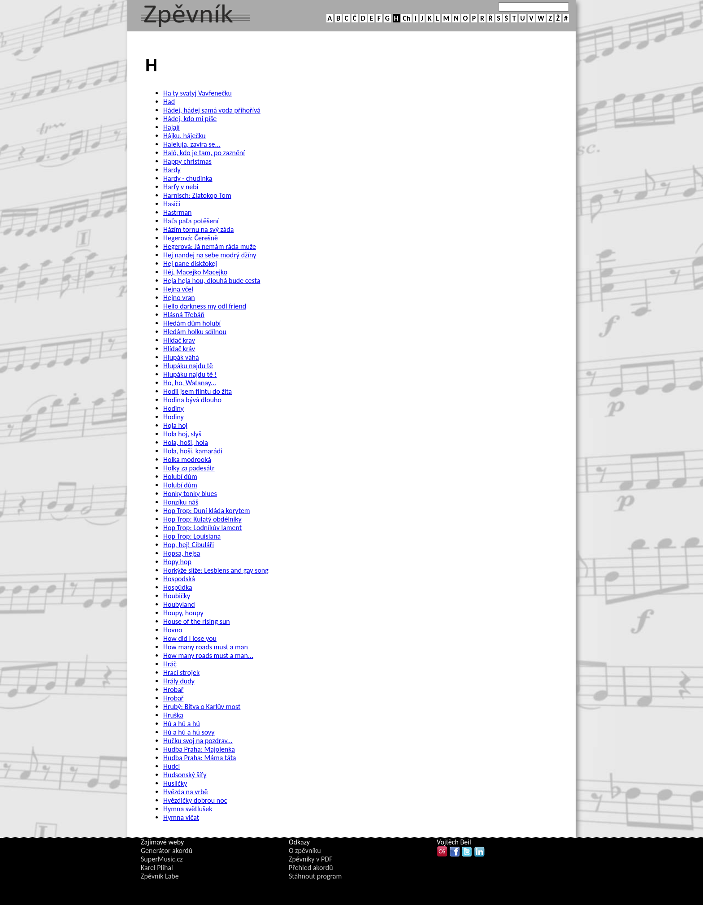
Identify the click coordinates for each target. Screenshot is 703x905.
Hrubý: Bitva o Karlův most (201, 706)
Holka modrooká (187, 459)
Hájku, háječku (184, 135)
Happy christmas (187, 161)
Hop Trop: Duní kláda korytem (206, 510)
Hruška (173, 715)
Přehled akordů (311, 867)
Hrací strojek (181, 672)
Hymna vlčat (181, 817)
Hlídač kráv (179, 348)
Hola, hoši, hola (185, 442)
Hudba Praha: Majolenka (199, 749)
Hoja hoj (175, 425)
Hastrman (177, 212)
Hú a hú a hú (181, 723)
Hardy (172, 169)
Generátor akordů (166, 850)
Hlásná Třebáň (183, 314)
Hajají (171, 127)
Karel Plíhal (157, 867)
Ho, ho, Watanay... (189, 383)
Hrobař (173, 689)
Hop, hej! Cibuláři (188, 544)
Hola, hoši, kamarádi (192, 451)
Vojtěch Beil (454, 842)
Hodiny (173, 408)
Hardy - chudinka (188, 178)
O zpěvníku (305, 850)
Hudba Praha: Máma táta (199, 757)
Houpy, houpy (183, 613)
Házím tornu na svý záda (198, 229)
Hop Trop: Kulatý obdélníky (202, 519)
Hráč (170, 664)
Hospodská (179, 578)
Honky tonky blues (190, 493)
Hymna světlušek (188, 809)
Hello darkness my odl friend (204, 306)
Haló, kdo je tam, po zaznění (204, 152)
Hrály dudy (179, 681)
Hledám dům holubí (192, 323)
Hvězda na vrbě (185, 792)
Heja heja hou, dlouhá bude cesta (211, 280)
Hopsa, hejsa (181, 553)
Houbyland (179, 604)
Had (169, 101)
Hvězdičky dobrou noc (195, 800)
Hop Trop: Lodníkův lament (202, 527)
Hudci (171, 766)
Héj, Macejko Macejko (195, 272)
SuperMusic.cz (162, 859)
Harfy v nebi (180, 187)
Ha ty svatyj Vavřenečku (197, 93)
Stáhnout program (315, 876)
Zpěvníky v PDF (311, 859)
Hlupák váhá (181, 357)
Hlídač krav (179, 340)
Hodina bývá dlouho (192, 400)
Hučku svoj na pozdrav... (198, 740)
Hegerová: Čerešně (190, 238)
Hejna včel (178, 289)
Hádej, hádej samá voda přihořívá (211, 110)
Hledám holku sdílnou (194, 331)
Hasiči (171, 204)
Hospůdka (177, 587)
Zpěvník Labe (160, 876)
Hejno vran (179, 297)
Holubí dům (180, 476)
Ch (406, 18)
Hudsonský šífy (184, 774)
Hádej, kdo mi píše (190, 118)
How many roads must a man (205, 647)
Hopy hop (177, 561)
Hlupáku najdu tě (188, 365)
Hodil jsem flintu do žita (197, 391)
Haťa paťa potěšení (190, 221)
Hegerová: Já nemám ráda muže (209, 246)
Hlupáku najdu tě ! (190, 374)
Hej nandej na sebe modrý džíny (209, 255)
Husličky (175, 783)
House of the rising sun (196, 621)
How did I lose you (190, 638)
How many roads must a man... (208, 655)
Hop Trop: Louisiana (192, 536)
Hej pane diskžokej (190, 263)
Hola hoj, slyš (182, 434)
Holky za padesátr (189, 468)
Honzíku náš (180, 502)
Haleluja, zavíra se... (192, 144)
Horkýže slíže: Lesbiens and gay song (216, 570)
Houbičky (176, 596)
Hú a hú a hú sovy (189, 732)
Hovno (172, 630)
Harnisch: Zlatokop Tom (197, 195)
